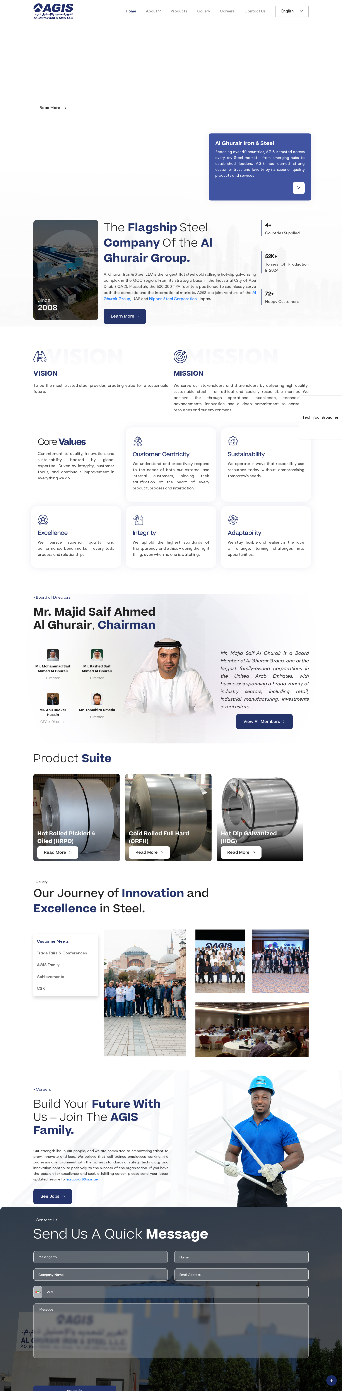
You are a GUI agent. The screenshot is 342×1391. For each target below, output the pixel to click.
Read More (58, 852)
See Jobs (53, 1196)
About (151, 11)
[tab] (53, 941)
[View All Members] (171, 691)
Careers (227, 11)
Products (179, 11)
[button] (38, 1292)
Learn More (125, 316)
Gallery (203, 11)
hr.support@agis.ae (82, 1179)
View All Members (264, 722)
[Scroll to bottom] (331, 1380)
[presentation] (66, 1371)
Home (131, 11)
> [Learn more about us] (298, 188)
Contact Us (255, 11)
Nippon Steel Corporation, (173, 298)
